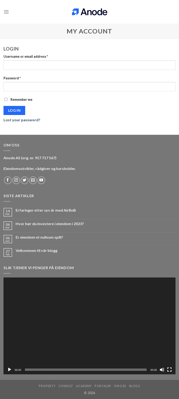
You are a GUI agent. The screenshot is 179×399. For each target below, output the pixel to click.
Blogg (134, 386)
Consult (66, 386)
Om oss (120, 386)
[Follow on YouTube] (41, 180)
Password (12, 78)
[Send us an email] (33, 180)
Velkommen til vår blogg (36, 250)
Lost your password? (21, 120)
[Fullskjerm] (169, 369)
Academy (84, 386)
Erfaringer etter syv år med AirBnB (46, 210)
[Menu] (6, 11)
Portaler (103, 386)
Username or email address (25, 56)
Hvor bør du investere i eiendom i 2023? (50, 223)
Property (47, 386)
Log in (14, 110)
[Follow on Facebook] (8, 180)
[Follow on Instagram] (16, 180)
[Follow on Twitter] (24, 180)
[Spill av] (9, 369)
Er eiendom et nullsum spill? (39, 237)
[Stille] (162, 369)
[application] (89, 325)
